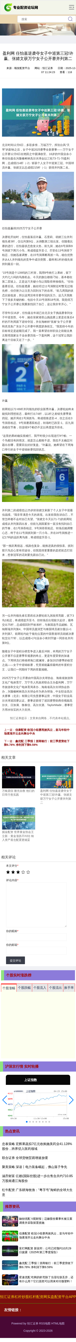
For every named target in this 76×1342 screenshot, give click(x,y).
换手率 (69, 987)
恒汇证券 (7, 1297)
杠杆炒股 (21, 1297)
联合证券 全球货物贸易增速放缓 (25, 1158)
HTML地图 (58, 1323)
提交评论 (15, 960)
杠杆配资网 (38, 1297)
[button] (4, 1100)
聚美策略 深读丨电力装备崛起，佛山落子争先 (34, 1167)
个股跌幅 (24, 987)
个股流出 (55, 987)
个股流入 (39, 987)
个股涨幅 (8, 988)
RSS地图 (44, 1323)
